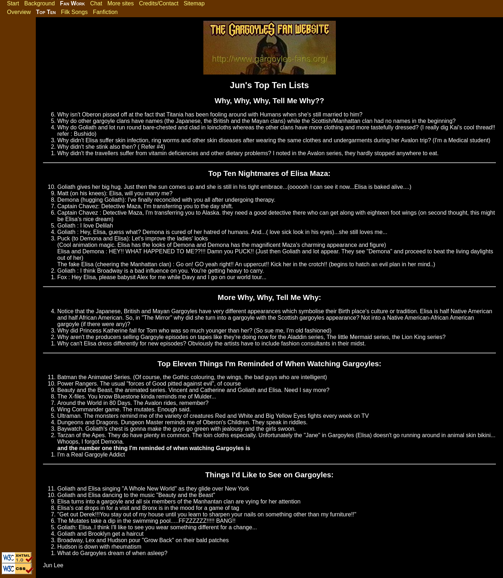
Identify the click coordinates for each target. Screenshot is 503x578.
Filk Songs (74, 12)
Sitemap (194, 3)
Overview (19, 12)
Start (13, 3)
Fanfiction (105, 12)
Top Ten (46, 12)
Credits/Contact (158, 3)
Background (39, 3)
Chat (96, 3)
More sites (120, 3)
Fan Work (72, 3)
